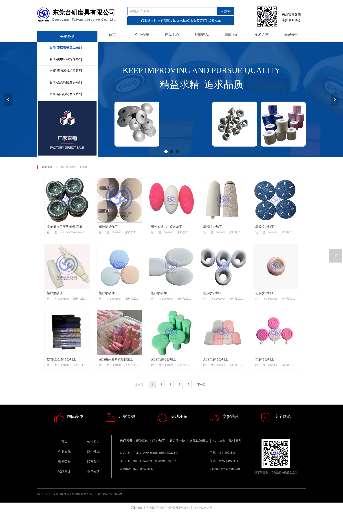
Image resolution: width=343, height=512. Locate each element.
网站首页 (47, 167)
